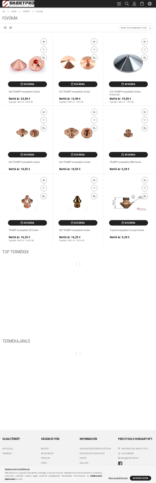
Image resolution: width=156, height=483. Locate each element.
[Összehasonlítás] (44, 58)
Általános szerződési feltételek (95, 448)
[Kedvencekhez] (44, 49)
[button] (44, 41)
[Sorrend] (136, 27)
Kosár (44, 463)
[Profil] (134, 4)
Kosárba (29, 84)
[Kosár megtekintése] (142, 4)
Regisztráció (47, 453)
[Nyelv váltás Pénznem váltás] (150, 4)
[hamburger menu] (119, 4)
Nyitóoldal (7, 448)
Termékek (7, 453)
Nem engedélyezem (118, 478)
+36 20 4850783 (127, 453)
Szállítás (84, 463)
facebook (120, 463)
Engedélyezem (140, 478)
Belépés (45, 448)
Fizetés (83, 458)
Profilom (45, 458)
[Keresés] (127, 4)
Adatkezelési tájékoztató (92, 453)
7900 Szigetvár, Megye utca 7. (135, 448)
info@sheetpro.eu (130, 458)
